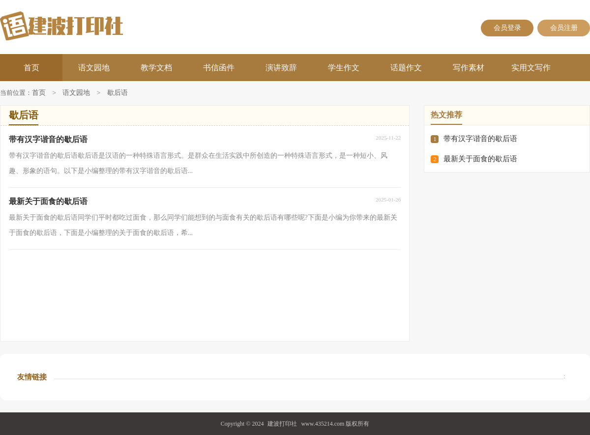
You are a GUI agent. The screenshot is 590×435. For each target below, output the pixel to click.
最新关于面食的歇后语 (480, 159)
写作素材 (468, 67)
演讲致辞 (281, 67)
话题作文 (406, 67)
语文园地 (94, 67)
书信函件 (219, 67)
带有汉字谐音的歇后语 (480, 139)
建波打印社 (282, 423)
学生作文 (343, 67)
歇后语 (117, 93)
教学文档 (156, 67)
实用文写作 (531, 67)
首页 (31, 67)
